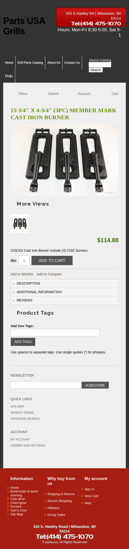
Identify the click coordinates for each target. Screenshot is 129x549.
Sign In (89, 489)
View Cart (91, 496)
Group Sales (56, 515)
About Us (53, 62)
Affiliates (53, 508)
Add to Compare (49, 274)
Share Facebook (72, 274)
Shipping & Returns (61, 494)
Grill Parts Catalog (30, 62)
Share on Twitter (82, 274)
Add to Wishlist (22, 274)
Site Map (17, 406)
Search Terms (22, 412)
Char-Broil (18, 499)
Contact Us (72, 62)
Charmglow (19, 503)
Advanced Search (25, 418)
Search (96, 70)
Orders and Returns (28, 445)
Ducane (16, 506)
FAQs (9, 76)
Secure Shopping (59, 501)
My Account (20, 439)
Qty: (14, 260)
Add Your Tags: (22, 326)
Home (9, 62)
